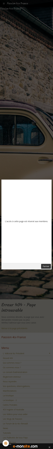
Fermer (46, 266)
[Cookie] (6, 443)
